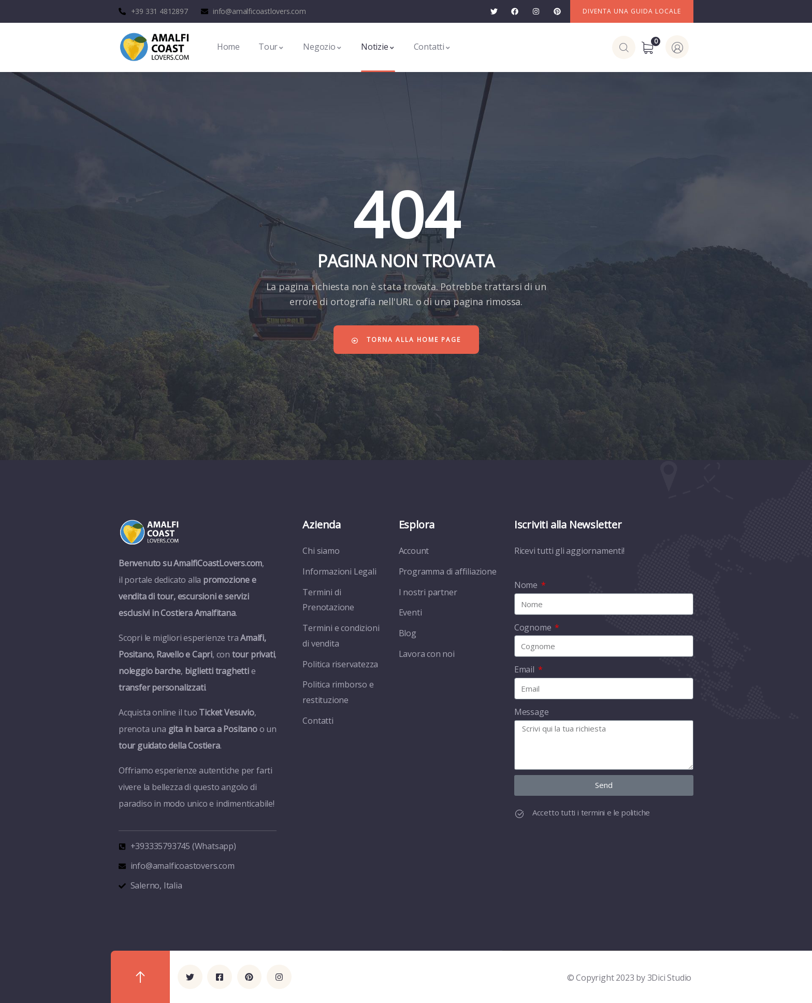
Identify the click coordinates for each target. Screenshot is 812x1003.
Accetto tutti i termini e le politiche (591, 812)
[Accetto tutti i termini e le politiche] (519, 814)
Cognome (533, 627)
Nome (527, 585)
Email (525, 669)
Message (531, 712)
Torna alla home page (406, 339)
